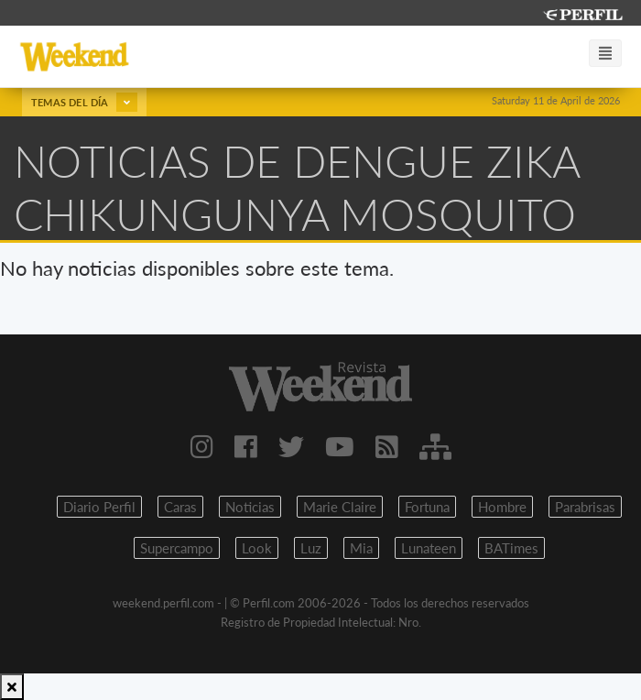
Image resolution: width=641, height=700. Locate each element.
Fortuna (427, 506)
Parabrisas (585, 506)
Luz (310, 548)
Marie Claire (339, 506)
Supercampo (176, 548)
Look (257, 548)
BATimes (511, 548)
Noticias (250, 506)
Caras (180, 506)
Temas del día (84, 102)
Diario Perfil (99, 506)
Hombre (502, 506)
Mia (361, 548)
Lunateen (428, 548)
